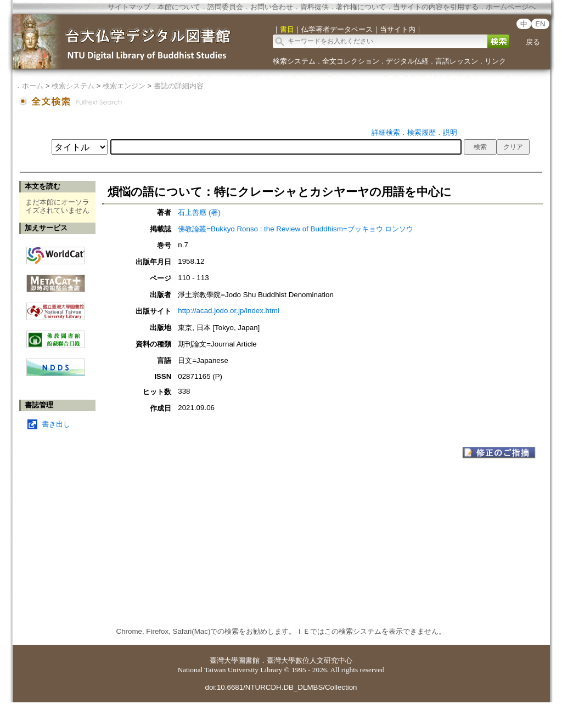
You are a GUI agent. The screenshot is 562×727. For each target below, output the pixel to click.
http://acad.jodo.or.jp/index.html (228, 310)
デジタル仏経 (407, 61)
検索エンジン (124, 86)
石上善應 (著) (199, 212)
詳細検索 (386, 132)
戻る (533, 42)
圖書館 (249, 660)
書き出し (56, 424)
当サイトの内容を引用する (436, 7)
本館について (179, 7)
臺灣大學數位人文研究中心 (309, 660)
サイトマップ (129, 7)
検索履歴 (421, 132)
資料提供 (314, 7)
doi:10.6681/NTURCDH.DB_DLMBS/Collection (281, 687)
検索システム (294, 61)
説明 (450, 132)
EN (540, 24)
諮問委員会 (225, 7)
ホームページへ (511, 7)
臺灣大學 (224, 660)
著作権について (361, 7)
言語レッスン (456, 61)
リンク (495, 61)
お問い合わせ (271, 7)
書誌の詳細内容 (179, 86)
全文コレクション (350, 61)
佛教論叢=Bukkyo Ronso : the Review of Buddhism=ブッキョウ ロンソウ (295, 229)
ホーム (32, 86)
